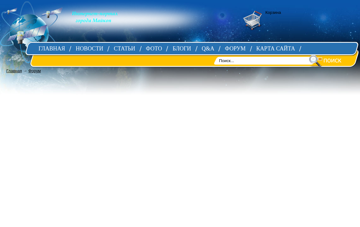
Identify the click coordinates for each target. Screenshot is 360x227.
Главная (14, 70)
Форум (34, 70)
